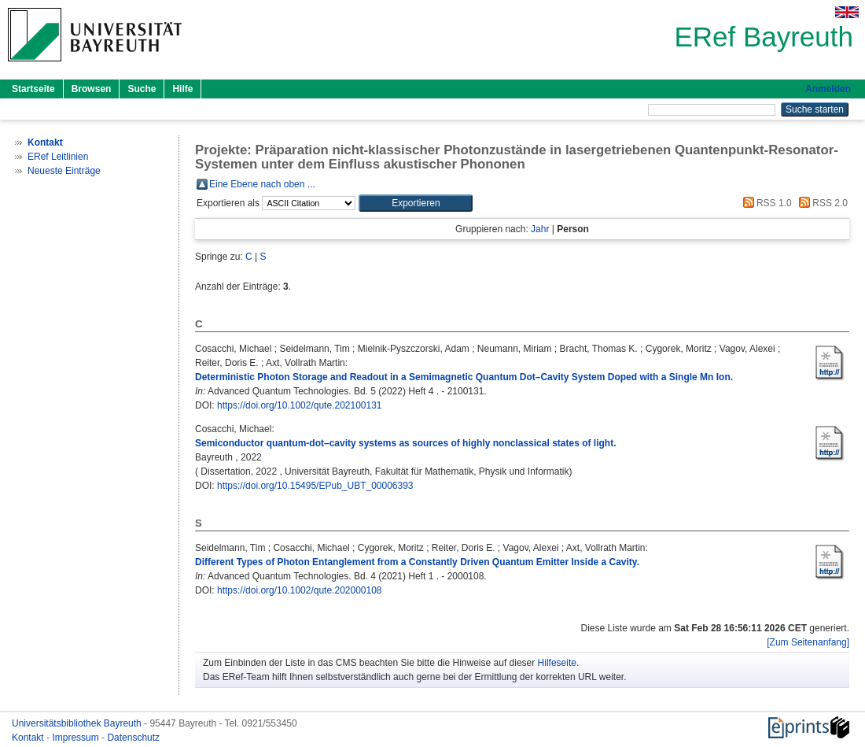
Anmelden (828, 88)
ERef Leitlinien (58, 156)
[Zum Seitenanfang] (808, 642)
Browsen (92, 88)
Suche (141, 88)
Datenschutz (133, 737)
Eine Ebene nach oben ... (262, 184)
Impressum (76, 737)
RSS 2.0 (821, 203)
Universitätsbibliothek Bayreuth (78, 723)
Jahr (540, 229)
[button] (416, 203)
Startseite (33, 88)
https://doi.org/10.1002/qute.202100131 (299, 405)
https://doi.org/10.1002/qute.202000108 (299, 590)
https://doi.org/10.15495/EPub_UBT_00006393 (315, 485)
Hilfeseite (557, 662)
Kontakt (29, 737)
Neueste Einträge (64, 170)
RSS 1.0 (765, 203)
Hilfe (182, 88)
